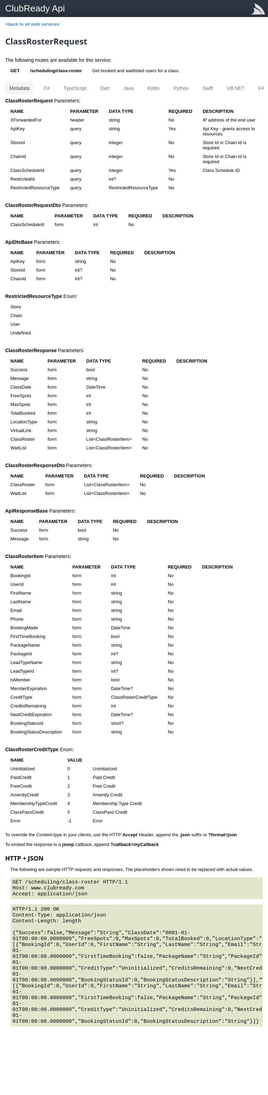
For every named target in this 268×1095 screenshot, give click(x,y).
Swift (207, 88)
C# (46, 88)
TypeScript (74, 88)
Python (181, 88)
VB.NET (235, 88)
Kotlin (153, 88)
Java (128, 88)
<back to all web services (32, 24)
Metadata (19, 88)
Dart (104, 88)
